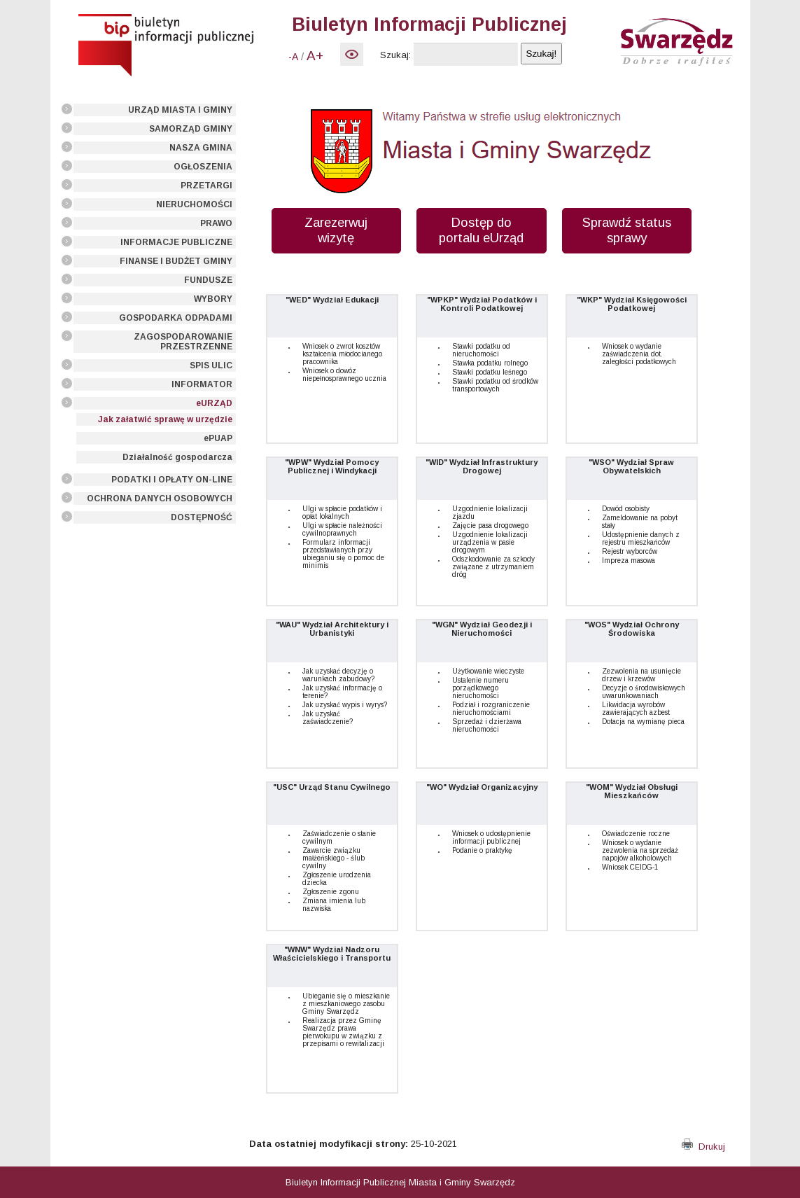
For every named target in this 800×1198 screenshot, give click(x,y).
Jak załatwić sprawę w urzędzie (165, 419)
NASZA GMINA (200, 148)
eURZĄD (214, 403)
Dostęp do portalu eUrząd (481, 230)
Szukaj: (395, 55)
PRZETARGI (206, 185)
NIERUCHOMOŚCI (194, 204)
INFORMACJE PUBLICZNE (176, 242)
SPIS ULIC (211, 365)
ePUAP (218, 438)
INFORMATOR (201, 384)
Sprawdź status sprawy (626, 230)
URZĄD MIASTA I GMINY (180, 110)
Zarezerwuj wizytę (335, 230)
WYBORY (213, 299)
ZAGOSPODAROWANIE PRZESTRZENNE (183, 341)
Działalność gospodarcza (177, 457)
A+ (315, 55)
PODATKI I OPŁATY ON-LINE (171, 480)
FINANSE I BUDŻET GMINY (176, 261)
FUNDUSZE (208, 280)
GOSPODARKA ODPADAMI (175, 318)
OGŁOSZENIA (203, 167)
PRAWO (216, 223)
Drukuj (703, 1146)
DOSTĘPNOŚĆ (201, 517)
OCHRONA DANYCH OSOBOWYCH (159, 498)
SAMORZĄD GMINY (190, 129)
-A (293, 56)
